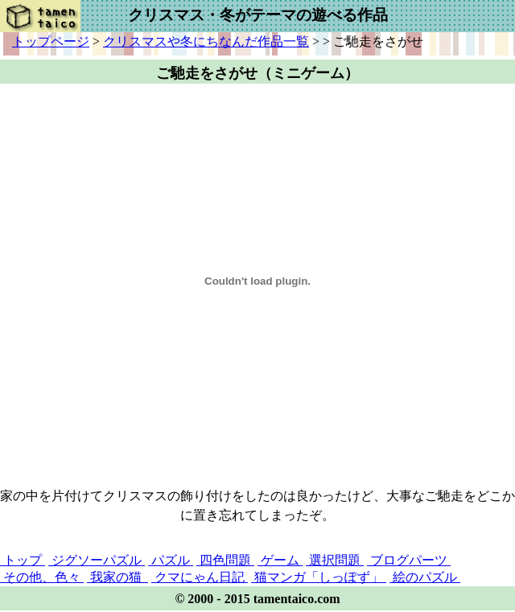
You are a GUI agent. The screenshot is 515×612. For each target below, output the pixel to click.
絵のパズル (424, 577)
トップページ (50, 41)
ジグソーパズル (96, 560)
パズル (170, 560)
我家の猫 (117, 577)
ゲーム (280, 560)
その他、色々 (42, 577)
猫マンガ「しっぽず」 (318, 577)
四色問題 (225, 560)
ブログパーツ (409, 560)
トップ (22, 560)
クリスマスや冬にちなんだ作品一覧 (206, 41)
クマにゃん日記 (199, 577)
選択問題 (335, 560)
